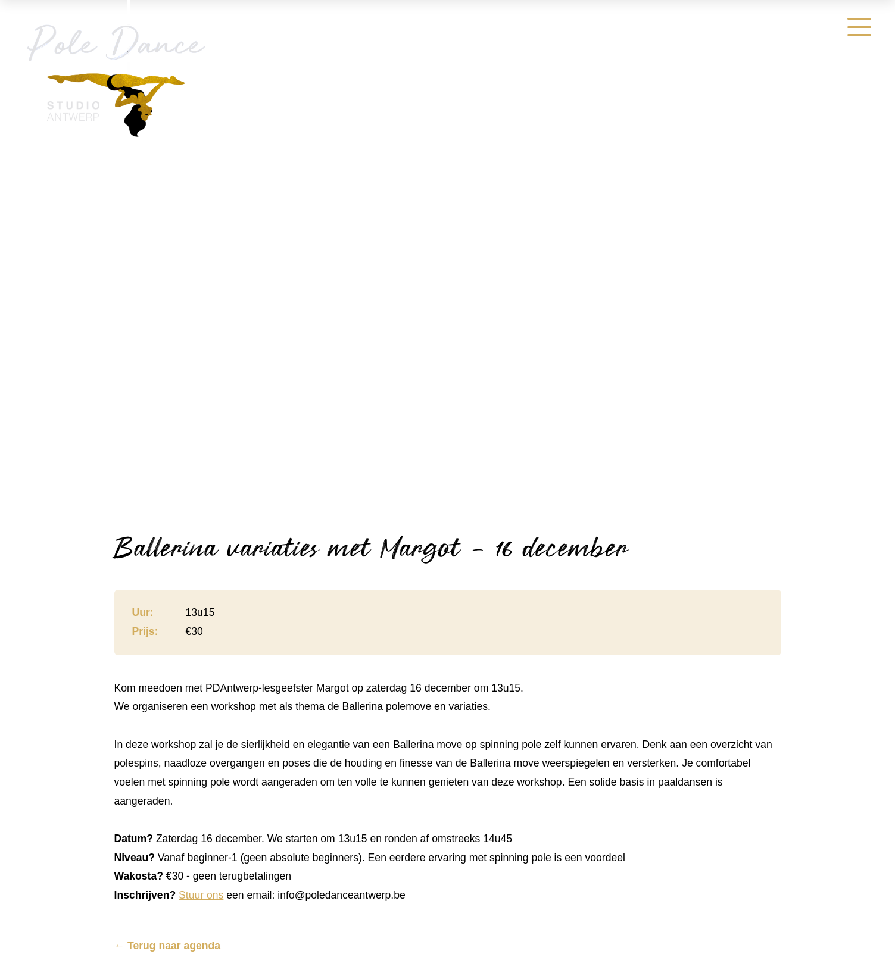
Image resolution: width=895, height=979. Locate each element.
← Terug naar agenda (167, 946)
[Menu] (859, 27)
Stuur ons (201, 895)
